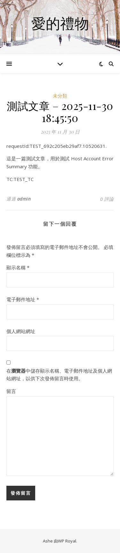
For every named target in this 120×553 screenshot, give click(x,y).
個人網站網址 (20, 331)
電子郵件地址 (22, 299)
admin (24, 199)
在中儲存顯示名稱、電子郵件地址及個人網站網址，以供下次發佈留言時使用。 (59, 374)
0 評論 (107, 199)
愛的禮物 (60, 23)
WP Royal (67, 541)
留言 (11, 391)
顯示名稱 (17, 267)
